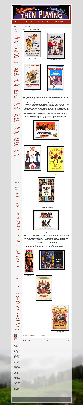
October (17, 196)
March (17, 321)
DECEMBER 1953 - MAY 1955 (17, 77)
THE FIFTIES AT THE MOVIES (18, 234)
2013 (16, 187)
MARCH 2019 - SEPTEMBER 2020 (17, 154)
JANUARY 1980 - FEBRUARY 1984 (17, 104)
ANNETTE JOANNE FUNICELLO (18, 303)
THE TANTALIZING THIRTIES (18, 252)
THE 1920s (18, 256)
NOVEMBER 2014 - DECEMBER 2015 (16, 144)
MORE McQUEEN (18, 229)
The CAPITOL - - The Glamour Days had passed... (18, 223)
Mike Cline (17, 339)
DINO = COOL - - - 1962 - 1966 (18, 265)
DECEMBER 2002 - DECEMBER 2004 (16, 124)
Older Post (66, 340)
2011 (16, 329)
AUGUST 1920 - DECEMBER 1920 (17, 41)
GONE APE (18, 243)
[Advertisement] (18, 162)
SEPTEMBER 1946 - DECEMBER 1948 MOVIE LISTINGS (16, 55)
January (17, 326)
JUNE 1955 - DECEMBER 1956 (16, 80)
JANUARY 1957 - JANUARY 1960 (17, 84)
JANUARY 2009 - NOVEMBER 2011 (17, 136)
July (17, 203)
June (17, 205)
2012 (16, 189)
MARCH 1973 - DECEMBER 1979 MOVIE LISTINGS (17, 100)
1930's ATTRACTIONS (18, 217)
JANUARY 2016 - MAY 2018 (17, 148)
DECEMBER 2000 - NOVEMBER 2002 (16, 120)
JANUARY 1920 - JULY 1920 (17, 38)
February (18, 323)
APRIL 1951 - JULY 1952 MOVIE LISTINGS (16, 70)
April (17, 320)
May (17, 318)
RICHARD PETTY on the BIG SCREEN (18, 314)
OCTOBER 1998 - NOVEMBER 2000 (17, 115)
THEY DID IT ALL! (18, 294)
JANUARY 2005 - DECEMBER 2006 (17, 128)
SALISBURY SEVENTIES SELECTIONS (18, 289)
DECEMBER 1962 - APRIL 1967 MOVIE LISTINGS (16, 92)
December (18, 190)
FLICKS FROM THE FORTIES (18, 275)
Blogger (48, 400)
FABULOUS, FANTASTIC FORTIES (18, 240)
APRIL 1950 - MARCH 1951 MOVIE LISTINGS (16, 65)
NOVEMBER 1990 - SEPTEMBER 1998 (16, 111)
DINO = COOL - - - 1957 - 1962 (18, 260)
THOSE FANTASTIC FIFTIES (18, 298)
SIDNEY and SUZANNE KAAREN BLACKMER (16, 34)
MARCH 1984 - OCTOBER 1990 (17, 108)
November (18, 193)
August (17, 201)
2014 (16, 185)
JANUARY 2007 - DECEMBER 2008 (17, 132)
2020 (16, 184)
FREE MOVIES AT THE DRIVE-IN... (18, 308)
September (18, 199)
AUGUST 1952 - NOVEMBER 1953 (17, 74)
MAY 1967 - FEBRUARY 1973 (16, 96)
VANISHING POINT (18, 214)
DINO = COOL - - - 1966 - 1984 (18, 269)
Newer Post (26, 340)
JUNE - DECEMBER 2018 (16, 150)
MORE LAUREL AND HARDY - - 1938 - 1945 (18, 209)
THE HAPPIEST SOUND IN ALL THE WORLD (18, 282)
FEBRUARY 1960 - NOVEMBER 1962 (16, 87)
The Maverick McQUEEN (18, 247)
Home (46, 340)
